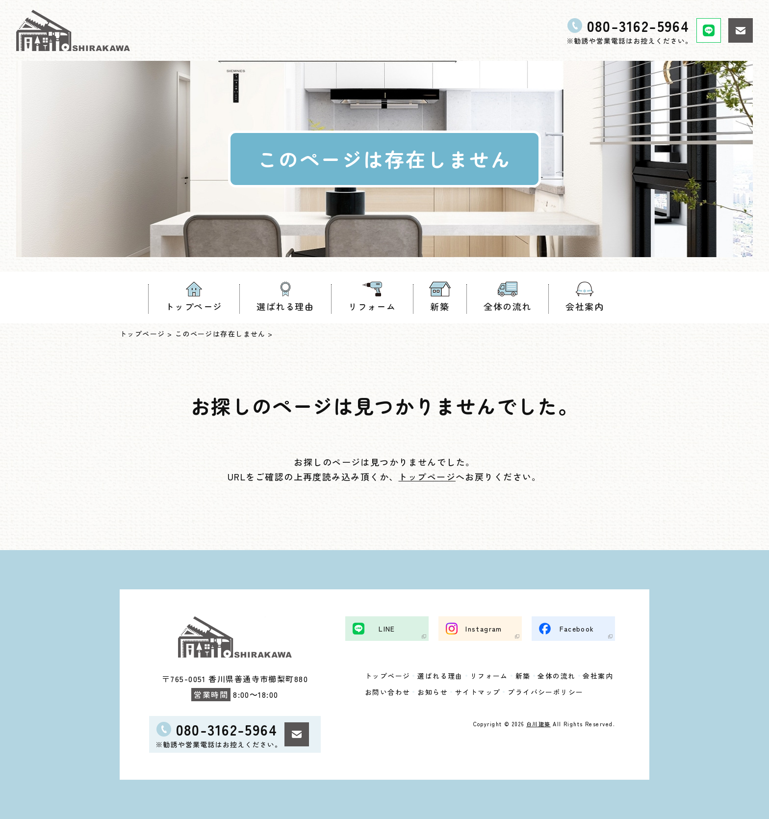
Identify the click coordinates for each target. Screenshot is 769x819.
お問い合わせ (387, 692)
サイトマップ (478, 692)
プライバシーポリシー (546, 692)
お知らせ (433, 692)
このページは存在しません (220, 334)
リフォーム (372, 306)
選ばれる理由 (285, 306)
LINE (387, 628)
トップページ (194, 306)
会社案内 (584, 306)
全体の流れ (507, 306)
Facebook (577, 628)
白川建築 (538, 724)
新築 (439, 306)
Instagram (483, 628)
